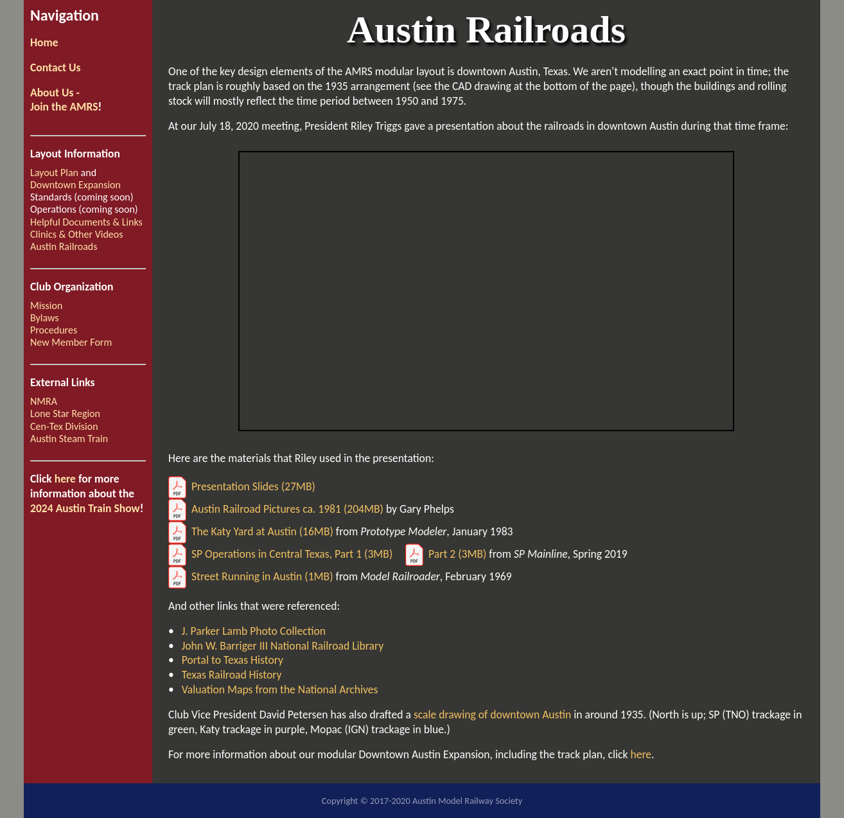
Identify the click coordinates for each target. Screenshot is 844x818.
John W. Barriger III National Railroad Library (281, 646)
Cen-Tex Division (64, 426)
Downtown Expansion (75, 185)
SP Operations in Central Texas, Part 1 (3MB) (280, 554)
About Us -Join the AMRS (64, 99)
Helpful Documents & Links (86, 222)
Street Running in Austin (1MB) (250, 576)
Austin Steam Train (69, 438)
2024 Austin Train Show (85, 508)
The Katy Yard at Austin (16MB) (250, 531)
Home (44, 42)
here (65, 479)
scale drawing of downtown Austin (492, 714)
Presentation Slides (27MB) (241, 486)
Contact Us (55, 67)
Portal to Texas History (231, 660)
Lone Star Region (65, 413)
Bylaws (44, 318)
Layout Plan (54, 172)
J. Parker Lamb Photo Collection (252, 631)
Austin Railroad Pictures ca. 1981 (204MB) (275, 509)
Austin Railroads (63, 246)
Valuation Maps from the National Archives (278, 689)
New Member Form (71, 342)
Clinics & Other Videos (76, 234)
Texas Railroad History (230, 675)
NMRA (43, 401)
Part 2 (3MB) (445, 554)
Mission (46, 305)
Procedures (53, 330)
